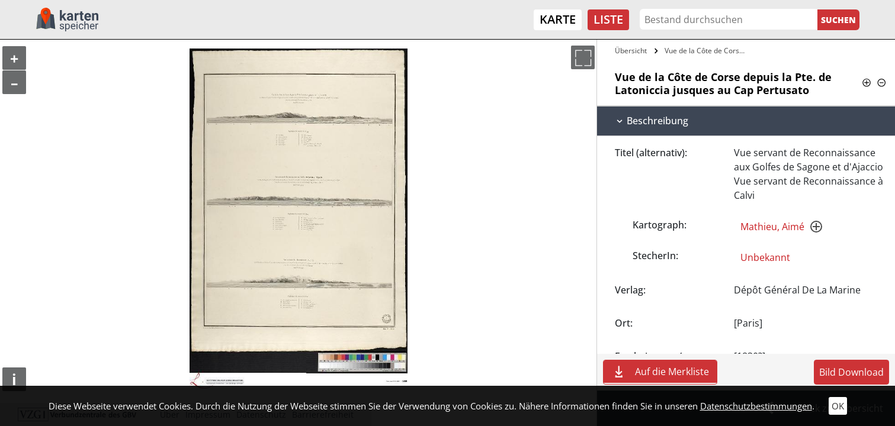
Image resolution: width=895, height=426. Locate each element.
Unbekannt (765, 257)
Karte (558, 19)
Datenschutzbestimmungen (756, 406)
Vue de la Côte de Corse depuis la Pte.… (707, 51)
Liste (608, 19)
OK (838, 406)
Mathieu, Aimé (772, 226)
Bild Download (851, 372)
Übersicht (631, 51)
